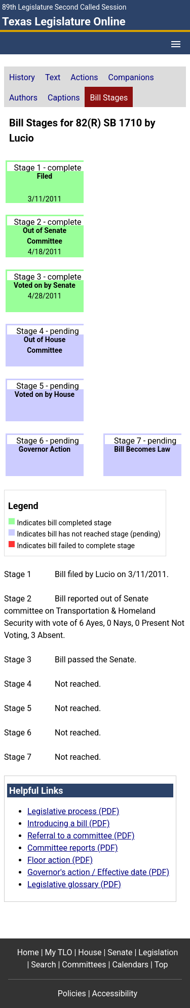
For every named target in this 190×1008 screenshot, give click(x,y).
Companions (131, 77)
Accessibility (115, 993)
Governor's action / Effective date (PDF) (98, 872)
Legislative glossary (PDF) (74, 884)
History (22, 77)
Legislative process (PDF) (73, 811)
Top (161, 964)
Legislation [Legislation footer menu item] (158, 952)
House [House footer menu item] (89, 952)
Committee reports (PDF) (72, 848)
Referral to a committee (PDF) (80, 836)
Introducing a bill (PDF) (68, 823)
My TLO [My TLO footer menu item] (58, 952)
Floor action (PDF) (60, 860)
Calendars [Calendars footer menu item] (130, 964)
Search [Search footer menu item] (43, 964)
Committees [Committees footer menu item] (84, 964)
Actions (84, 77)
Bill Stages (109, 98)
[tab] (22, 76)
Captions (64, 98)
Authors (23, 98)
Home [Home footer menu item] (28, 952)
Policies (72, 993)
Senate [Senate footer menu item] (119, 952)
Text (52, 77)
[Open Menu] (176, 44)
